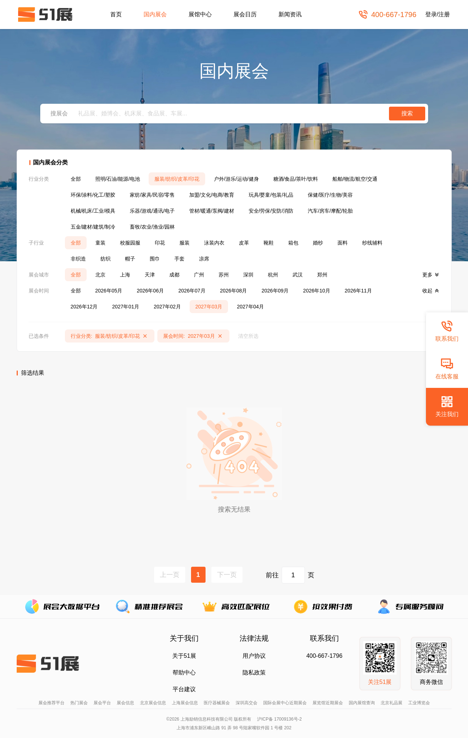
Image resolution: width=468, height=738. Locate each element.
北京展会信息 (153, 702)
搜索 (407, 113)
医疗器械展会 (217, 702)
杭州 (273, 275)
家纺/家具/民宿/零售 (152, 195)
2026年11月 (358, 291)
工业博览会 (419, 702)
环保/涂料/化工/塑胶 (93, 195)
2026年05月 (109, 291)
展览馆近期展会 (327, 702)
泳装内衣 (214, 243)
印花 (160, 243)
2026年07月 (192, 291)
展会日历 (245, 14)
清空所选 (248, 336)
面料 (342, 243)
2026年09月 (275, 291)
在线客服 (447, 368)
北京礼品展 (391, 702)
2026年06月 (150, 291)
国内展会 (155, 14)
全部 (76, 179)
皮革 (244, 243)
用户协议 (254, 656)
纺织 (105, 259)
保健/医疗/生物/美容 (330, 195)
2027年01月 (125, 306)
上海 (125, 275)
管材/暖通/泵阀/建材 (211, 211)
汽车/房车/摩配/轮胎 (330, 211)
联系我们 (447, 331)
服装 (184, 243)
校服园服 (130, 243)
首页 (116, 14)
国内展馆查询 (362, 702)
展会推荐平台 (51, 702)
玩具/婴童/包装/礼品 (271, 195)
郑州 (322, 275)
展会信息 (125, 702)
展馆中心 (200, 14)
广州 (199, 275)
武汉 (298, 275)
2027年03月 (209, 306)
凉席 (204, 259)
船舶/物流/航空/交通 (354, 179)
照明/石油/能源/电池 (117, 179)
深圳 (248, 275)
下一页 (227, 574)
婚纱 (318, 243)
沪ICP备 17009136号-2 (279, 719)
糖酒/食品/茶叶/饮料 (295, 179)
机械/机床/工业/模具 (93, 211)
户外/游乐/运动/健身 (236, 179)
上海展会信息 (185, 702)
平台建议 (184, 689)
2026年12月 (84, 306)
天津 (150, 275)
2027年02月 (167, 306)
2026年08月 (233, 291)
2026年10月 (316, 291)
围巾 (155, 259)
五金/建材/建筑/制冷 (93, 227)
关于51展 (184, 656)
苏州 (224, 275)
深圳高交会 (246, 702)
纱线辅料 (372, 243)
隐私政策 (254, 672)
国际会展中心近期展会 (285, 702)
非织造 (78, 259)
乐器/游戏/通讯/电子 (152, 211)
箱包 (293, 243)
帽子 (130, 259)
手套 (179, 259)
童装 (100, 243)
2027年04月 (250, 306)
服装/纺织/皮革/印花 (176, 179)
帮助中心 (184, 672)
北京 (100, 275)
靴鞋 (269, 243)
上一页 (169, 574)
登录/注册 (437, 14)
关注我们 (447, 406)
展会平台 (102, 702)
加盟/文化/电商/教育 (211, 195)
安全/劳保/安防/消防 (271, 211)
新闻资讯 (290, 14)
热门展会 (79, 702)
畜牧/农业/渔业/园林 (152, 227)
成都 (174, 275)
